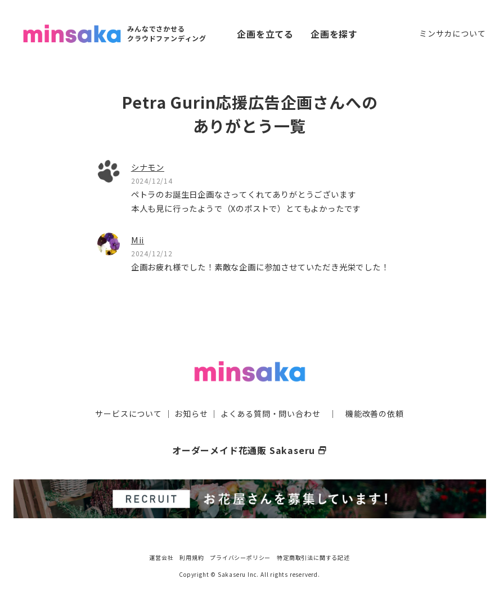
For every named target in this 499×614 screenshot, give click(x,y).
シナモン (147, 167)
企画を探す (334, 34)
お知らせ (191, 413)
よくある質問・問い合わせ (271, 413)
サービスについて (128, 413)
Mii (137, 240)
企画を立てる (265, 34)
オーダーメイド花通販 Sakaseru (249, 450)
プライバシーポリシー (240, 557)
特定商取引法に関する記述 (313, 557)
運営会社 (161, 557)
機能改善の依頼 (374, 413)
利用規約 (191, 557)
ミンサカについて (452, 33)
